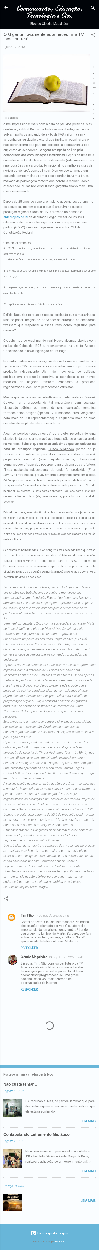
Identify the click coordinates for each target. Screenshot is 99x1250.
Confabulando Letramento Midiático (36, 1134)
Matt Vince (60, 1241)
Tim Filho (27, 915)
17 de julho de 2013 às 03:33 (52, 915)
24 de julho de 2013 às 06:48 (66, 957)
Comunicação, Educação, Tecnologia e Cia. (49, 11)
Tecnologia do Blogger (49, 1233)
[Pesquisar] (93, 8)
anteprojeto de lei (16, 217)
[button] (93, 35)
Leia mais (88, 1121)
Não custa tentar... (20, 1084)
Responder (29, 948)
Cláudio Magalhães (34, 957)
